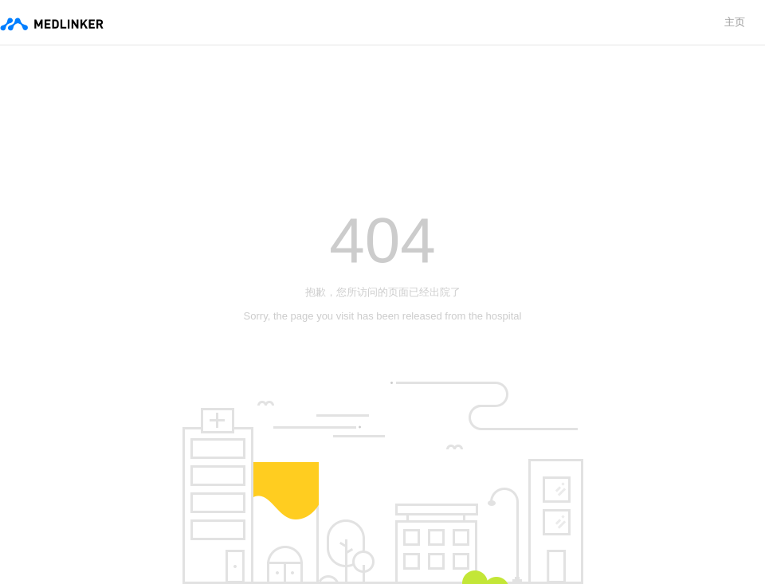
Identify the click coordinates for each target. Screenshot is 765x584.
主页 (734, 22)
